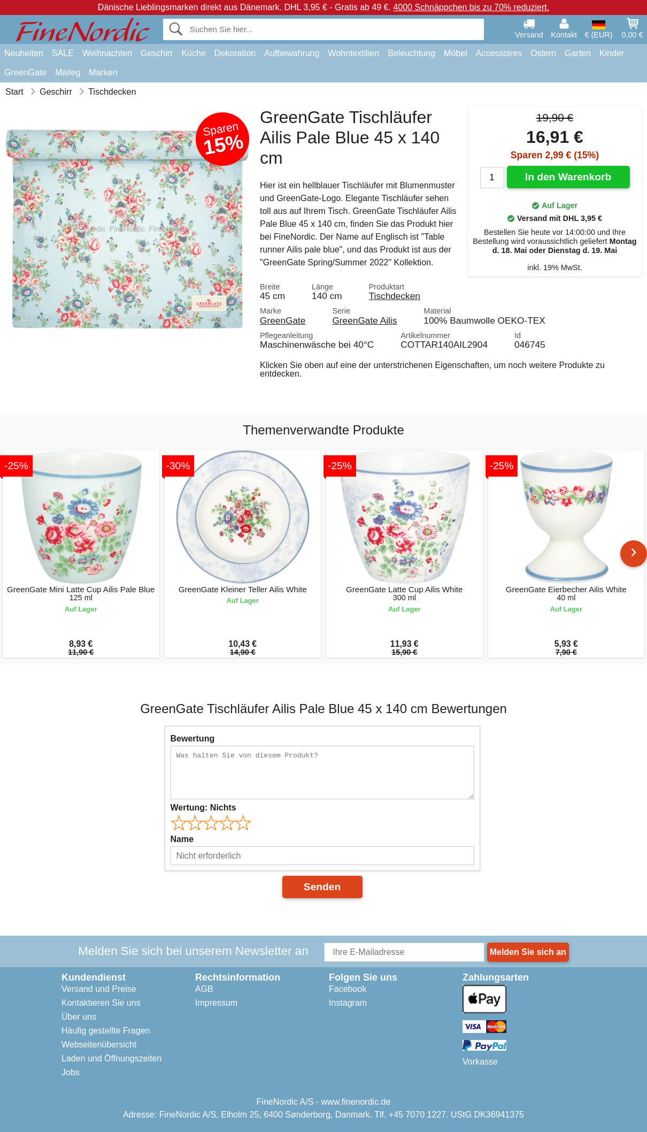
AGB (204, 988)
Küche (193, 53)
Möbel (455, 53)
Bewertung (193, 738)
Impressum (216, 1002)
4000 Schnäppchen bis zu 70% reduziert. (471, 7)
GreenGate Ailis (364, 320)
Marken (103, 72)
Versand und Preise (98, 988)
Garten (578, 53)
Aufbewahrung (291, 53)
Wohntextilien (353, 53)
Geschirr (157, 53)
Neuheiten (23, 53)
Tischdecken (394, 295)
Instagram (348, 1002)
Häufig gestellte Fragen (105, 1030)
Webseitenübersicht (98, 1044)
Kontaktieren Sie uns (101, 1002)
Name (182, 839)
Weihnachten (107, 53)
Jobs (70, 1072)
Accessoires (499, 53)
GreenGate (25, 72)
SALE (63, 53)
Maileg (67, 72)
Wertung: (203, 807)
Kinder (611, 53)
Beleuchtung (411, 53)
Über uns (78, 1016)
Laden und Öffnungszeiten (111, 1058)
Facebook (347, 988)
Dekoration (235, 53)
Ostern (543, 53)
